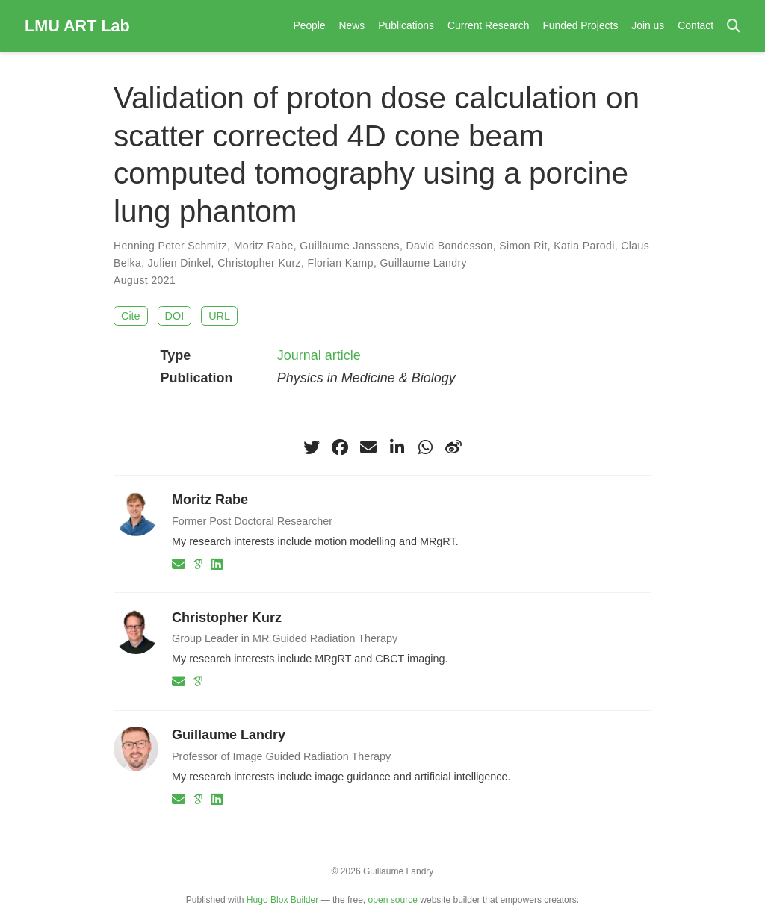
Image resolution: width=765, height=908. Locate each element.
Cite (130, 316)
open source (393, 900)
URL (219, 316)
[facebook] (340, 447)
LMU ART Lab (77, 25)
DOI (175, 316)
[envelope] (368, 447)
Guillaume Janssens (350, 246)
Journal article (319, 355)
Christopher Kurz (259, 263)
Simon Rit (523, 246)
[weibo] (453, 447)
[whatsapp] (425, 447)
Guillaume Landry (423, 263)
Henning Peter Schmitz (170, 246)
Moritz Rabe (264, 246)
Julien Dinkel (179, 263)
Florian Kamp (341, 263)
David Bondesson (449, 246)
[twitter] (311, 447)
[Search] (733, 26)
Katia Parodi (584, 246)
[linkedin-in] (396, 447)
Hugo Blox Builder (282, 900)
